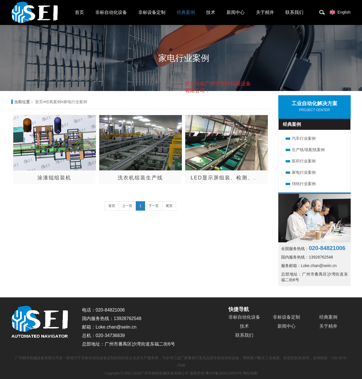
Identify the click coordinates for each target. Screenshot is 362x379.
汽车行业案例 (304, 138)
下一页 (153, 206)
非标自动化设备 (111, 12)
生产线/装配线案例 (308, 149)
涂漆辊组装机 (54, 178)
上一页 (127, 206)
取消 (205, 113)
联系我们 (294, 12)
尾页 (169, 206)
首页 (79, 12)
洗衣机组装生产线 (140, 178)
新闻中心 (236, 12)
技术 (210, 12)
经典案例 (186, 12)
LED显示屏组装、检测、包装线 (230, 178)
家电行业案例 (75, 101)
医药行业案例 (304, 161)
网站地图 (250, 373)
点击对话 (240, 113)
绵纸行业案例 (304, 183)
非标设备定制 (151, 12)
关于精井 (265, 12)
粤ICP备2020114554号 (223, 373)
